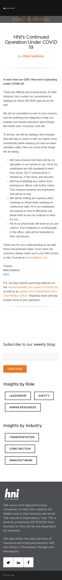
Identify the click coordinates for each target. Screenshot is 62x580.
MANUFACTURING (20, 460)
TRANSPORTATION (21, 437)
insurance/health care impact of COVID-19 (33, 287)
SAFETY (44, 396)
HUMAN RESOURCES (22, 407)
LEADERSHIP (17, 396)
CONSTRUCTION (20, 449)
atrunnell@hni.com (36, 257)
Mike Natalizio (33, 56)
